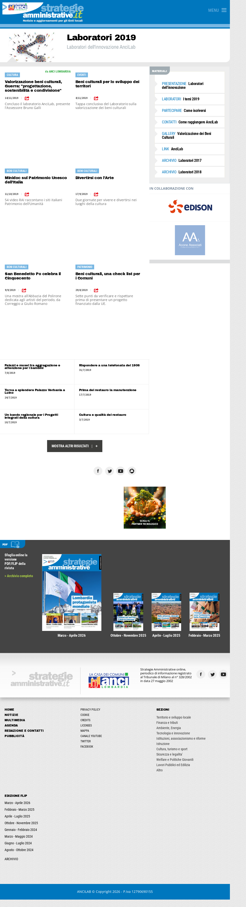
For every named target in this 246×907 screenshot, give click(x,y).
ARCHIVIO (11, 866)
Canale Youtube (96, 743)
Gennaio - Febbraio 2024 (21, 837)
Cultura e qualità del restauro (108, 416)
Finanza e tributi (178, 730)
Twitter (91, 748)
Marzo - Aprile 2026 (18, 810)
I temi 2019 (191, 99)
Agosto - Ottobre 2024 (19, 857)
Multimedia (15, 727)
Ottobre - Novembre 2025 (21, 830)
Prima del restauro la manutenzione (113, 391)
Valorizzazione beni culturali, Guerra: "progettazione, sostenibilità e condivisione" (33, 86)
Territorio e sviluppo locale (184, 725)
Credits (91, 727)
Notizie (11, 722)
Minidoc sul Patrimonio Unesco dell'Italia (36, 180)
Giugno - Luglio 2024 (18, 851)
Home (9, 717)
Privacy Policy (96, 717)
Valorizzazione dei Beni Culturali (203, 133)
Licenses (91, 733)
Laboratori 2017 (192, 156)
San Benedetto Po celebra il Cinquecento (33, 276)
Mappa (90, 738)
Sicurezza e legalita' (180, 762)
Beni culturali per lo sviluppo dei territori (112, 84)
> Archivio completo (19, 578)
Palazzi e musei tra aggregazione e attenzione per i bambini (33, 367)
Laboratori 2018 (192, 168)
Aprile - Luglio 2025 (17, 824)
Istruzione (173, 751)
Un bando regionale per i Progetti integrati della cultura (39, 418)
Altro (170, 778)
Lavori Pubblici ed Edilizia (184, 772)
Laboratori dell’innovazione (193, 85)
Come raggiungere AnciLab (200, 122)
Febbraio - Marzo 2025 (20, 817)
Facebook (92, 754)
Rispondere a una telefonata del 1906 (115, 365)
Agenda (11, 733)
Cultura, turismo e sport (182, 756)
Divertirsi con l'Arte (99, 178)
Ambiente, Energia (179, 735)
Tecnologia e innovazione (184, 741)
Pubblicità (15, 743)
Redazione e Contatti (24, 738)
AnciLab (182, 145)
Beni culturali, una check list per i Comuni (113, 276)
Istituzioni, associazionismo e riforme (191, 746)
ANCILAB (92, 899)
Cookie (90, 722)
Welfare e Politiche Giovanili (185, 767)
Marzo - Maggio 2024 (19, 844)
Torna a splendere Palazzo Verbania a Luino (35, 392)
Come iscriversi (194, 110)
